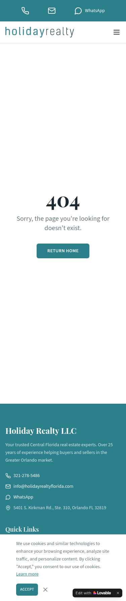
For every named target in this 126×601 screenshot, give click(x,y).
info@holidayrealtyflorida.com (39, 486)
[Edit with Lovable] (93, 593)
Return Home (63, 251)
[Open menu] (117, 32)
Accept (27, 589)
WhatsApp (89, 11)
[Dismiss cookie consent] (45, 589)
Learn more (27, 574)
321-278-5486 (22, 475)
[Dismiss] (118, 593)
